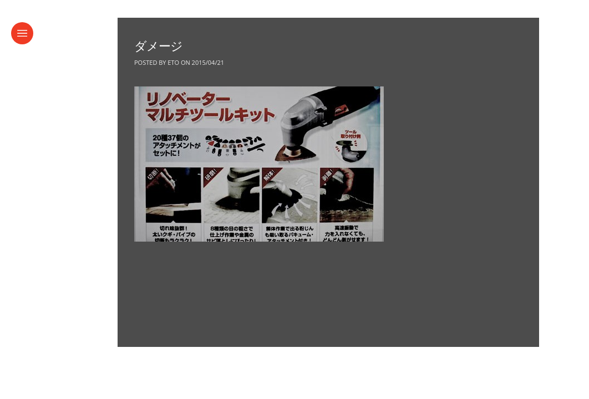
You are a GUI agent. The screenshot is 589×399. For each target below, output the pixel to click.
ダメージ (158, 46)
